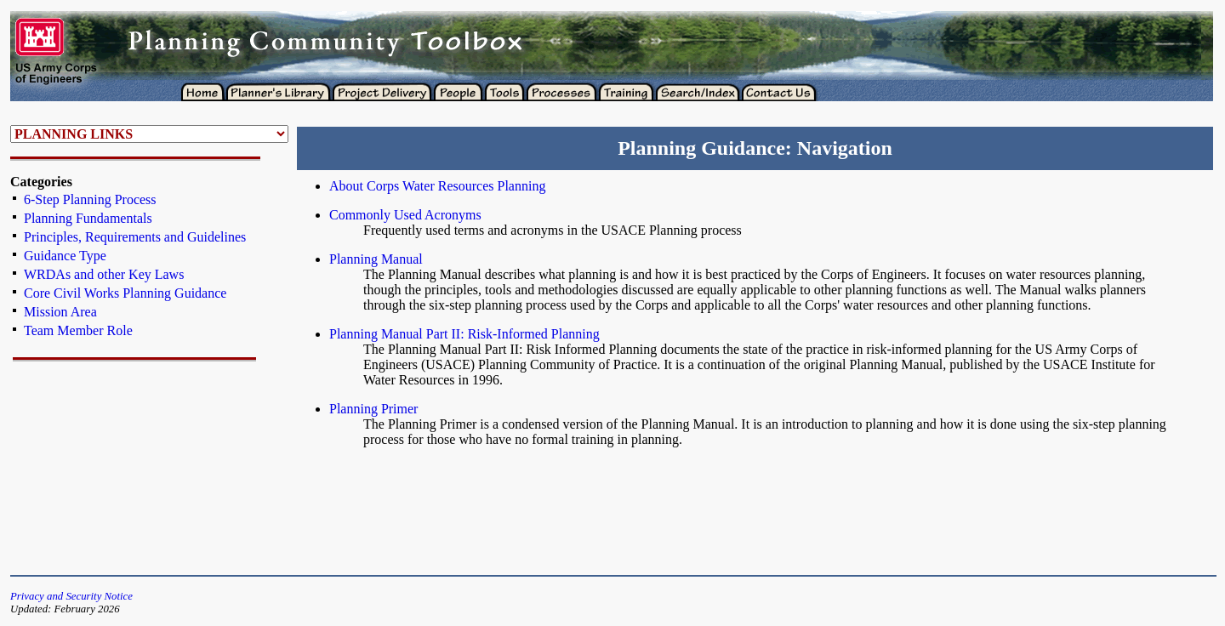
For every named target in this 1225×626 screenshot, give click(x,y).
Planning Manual (376, 259)
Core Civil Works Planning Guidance (125, 293)
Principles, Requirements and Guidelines (135, 237)
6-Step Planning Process (90, 199)
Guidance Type (65, 255)
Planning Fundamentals (88, 218)
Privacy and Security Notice (71, 596)
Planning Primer (373, 408)
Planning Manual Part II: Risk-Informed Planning (464, 334)
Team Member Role (78, 330)
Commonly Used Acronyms (405, 215)
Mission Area (60, 311)
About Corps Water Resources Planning (437, 186)
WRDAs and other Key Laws (104, 274)
